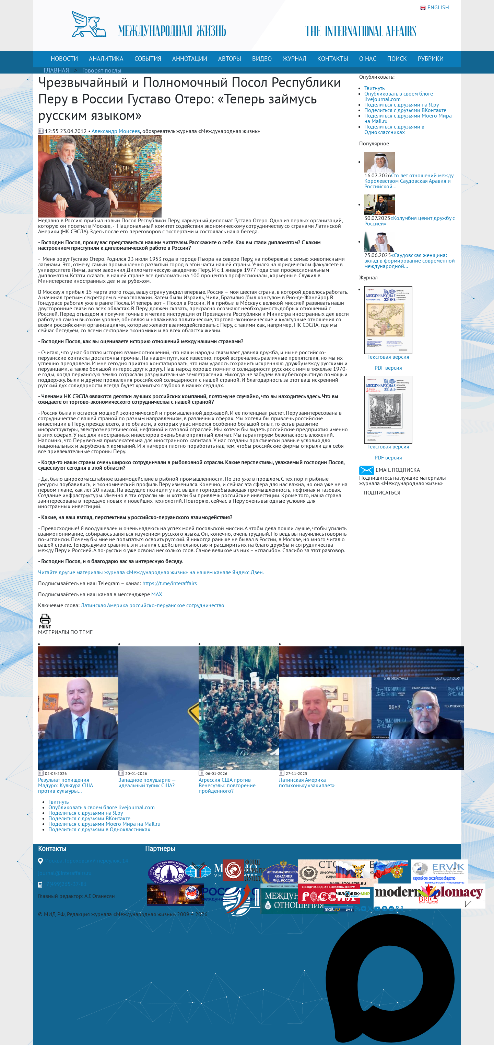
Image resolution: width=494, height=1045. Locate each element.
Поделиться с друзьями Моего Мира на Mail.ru (408, 118)
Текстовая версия (388, 356)
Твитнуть (374, 88)
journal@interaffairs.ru (65, 872)
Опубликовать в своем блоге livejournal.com (398, 96)
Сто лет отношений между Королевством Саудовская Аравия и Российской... (408, 181)
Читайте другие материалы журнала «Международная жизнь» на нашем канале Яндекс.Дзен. (151, 572)
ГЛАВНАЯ (56, 70)
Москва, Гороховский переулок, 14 (86, 860)
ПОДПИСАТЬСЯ (382, 492)
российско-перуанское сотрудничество (176, 605)
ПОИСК (397, 59)
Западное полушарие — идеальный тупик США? (147, 782)
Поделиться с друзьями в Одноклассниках (394, 129)
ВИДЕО (262, 59)
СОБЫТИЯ (147, 59)
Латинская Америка (104, 605)
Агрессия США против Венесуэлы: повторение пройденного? (227, 785)
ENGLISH (434, 7)
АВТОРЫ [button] (229, 59)
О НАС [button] (367, 59)
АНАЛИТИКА (106, 59)
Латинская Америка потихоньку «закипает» (307, 782)
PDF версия (388, 367)
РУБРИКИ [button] (431, 59)
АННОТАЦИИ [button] (189, 59)
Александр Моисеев (116, 130)
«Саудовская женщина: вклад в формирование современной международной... (409, 260)
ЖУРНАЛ (294, 59)
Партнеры (160, 848)
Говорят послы (101, 70)
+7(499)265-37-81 (65, 883)
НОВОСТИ (64, 59)
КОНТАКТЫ (332, 59)
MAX (156, 594)
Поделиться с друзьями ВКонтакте (405, 110)
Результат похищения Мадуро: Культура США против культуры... (65, 785)
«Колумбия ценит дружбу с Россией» (409, 220)
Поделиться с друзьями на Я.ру (401, 104)
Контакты (52, 848)
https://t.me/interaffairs (169, 583)
